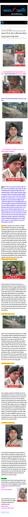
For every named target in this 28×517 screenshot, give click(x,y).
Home (2, 29)
